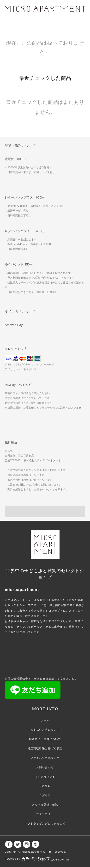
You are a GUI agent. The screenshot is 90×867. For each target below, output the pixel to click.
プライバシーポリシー (45, 757)
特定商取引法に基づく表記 (45, 748)
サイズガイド (45, 813)
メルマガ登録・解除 (45, 804)
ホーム (45, 720)
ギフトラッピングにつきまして (45, 823)
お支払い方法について (45, 729)
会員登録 (45, 785)
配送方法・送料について (45, 739)
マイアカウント (45, 776)
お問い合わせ (45, 767)
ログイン (45, 795)
